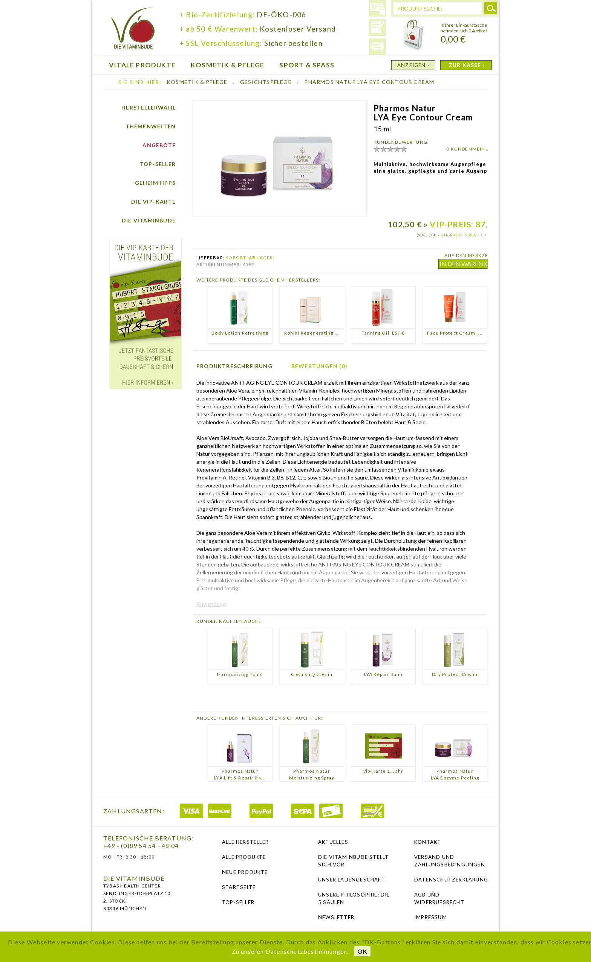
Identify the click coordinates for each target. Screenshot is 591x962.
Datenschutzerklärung (451, 880)
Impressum (430, 917)
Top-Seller (158, 164)
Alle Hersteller (245, 842)
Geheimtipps (155, 183)
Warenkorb (413, 36)
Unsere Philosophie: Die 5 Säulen (354, 898)
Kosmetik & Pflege (198, 82)
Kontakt (427, 842)
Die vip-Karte (153, 201)
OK (362, 951)
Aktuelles (333, 842)
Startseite (239, 887)
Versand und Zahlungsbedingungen (449, 861)
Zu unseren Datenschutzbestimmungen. (290, 951)
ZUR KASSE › (467, 65)
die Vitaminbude (133, 29)
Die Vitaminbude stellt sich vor (353, 861)
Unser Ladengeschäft (351, 880)
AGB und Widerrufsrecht (439, 898)
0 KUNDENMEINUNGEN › (476, 149)
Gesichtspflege (266, 82)
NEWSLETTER (336, 917)
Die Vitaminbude (149, 220)
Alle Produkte (244, 857)
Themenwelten (151, 126)
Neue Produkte (245, 872)
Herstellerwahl (148, 107)
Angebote (159, 145)
